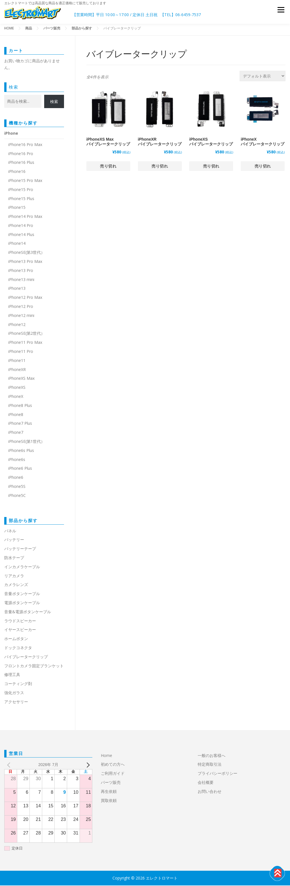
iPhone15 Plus (21, 199)
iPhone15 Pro (20, 190)
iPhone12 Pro (20, 307)
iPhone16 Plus (21, 163)
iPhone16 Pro (20, 154)
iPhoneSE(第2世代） (26, 333)
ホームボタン (16, 639)
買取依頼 (109, 801)
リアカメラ (14, 576)
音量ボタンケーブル (22, 594)
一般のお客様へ (211, 756)
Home (106, 756)
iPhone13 (16, 288)
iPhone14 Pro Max (25, 217)
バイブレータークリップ (26, 657)
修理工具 (12, 675)
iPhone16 (16, 172)
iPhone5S (16, 487)
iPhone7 (15, 433)
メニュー (281, 11)
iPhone (11, 133)
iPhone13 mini (21, 280)
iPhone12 (16, 325)
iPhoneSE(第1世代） (26, 442)
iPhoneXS (16, 388)
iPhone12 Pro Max (25, 298)
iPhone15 (16, 208)
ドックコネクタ (18, 648)
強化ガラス (14, 693)
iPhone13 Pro (20, 271)
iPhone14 (16, 244)
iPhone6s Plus (21, 451)
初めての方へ (113, 764)
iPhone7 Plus (20, 423)
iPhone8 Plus (20, 406)
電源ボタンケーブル (22, 603)
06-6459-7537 (188, 14)
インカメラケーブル (22, 567)
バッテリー (14, 540)
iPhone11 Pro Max (25, 343)
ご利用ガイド (113, 773)
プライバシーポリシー (217, 773)
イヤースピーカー (20, 630)
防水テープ (14, 558)
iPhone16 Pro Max (25, 145)
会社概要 (206, 783)
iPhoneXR (17, 370)
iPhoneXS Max (21, 378)
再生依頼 (111, 792)
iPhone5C (17, 496)
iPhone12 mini (21, 316)
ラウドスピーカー (20, 621)
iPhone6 (15, 477)
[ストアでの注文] (262, 76)
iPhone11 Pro (20, 352)
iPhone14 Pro (20, 226)
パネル (10, 531)
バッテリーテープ (20, 549)
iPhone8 (15, 415)
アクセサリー (16, 702)
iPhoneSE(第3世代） (26, 253)
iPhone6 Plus (20, 468)
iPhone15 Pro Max (25, 181)
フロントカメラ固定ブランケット (34, 666)
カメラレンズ (16, 585)
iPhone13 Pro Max (25, 262)
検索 (13, 87)
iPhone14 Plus (21, 235)
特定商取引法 (209, 764)
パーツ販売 (111, 783)
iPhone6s (16, 460)
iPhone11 (16, 361)
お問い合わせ (209, 792)
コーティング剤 (18, 684)
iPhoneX (15, 397)
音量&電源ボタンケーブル (27, 612)
